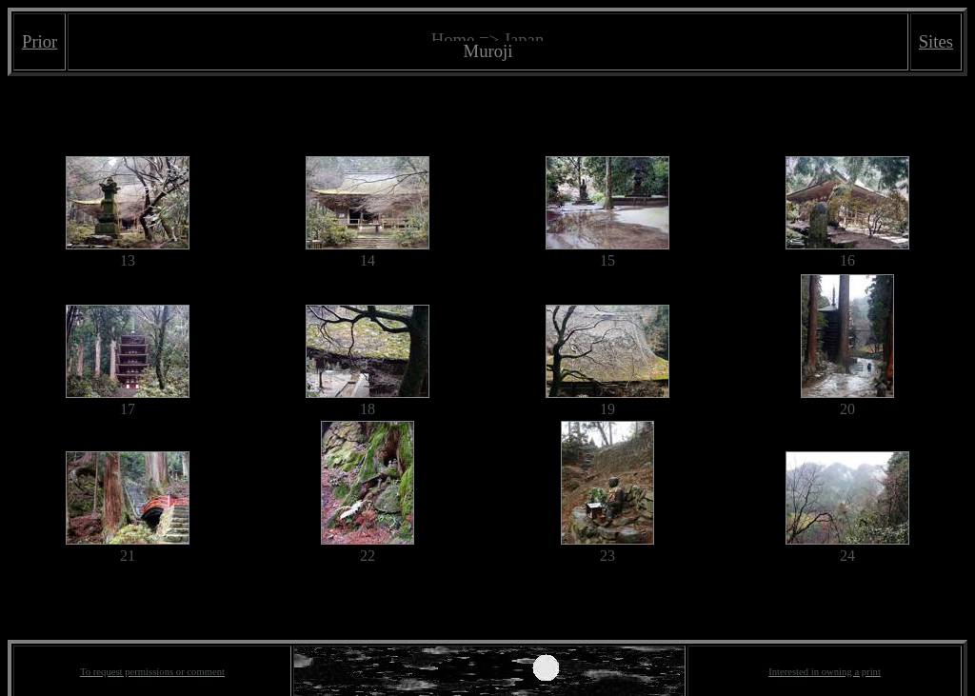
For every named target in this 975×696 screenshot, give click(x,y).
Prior (39, 41)
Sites (936, 41)
